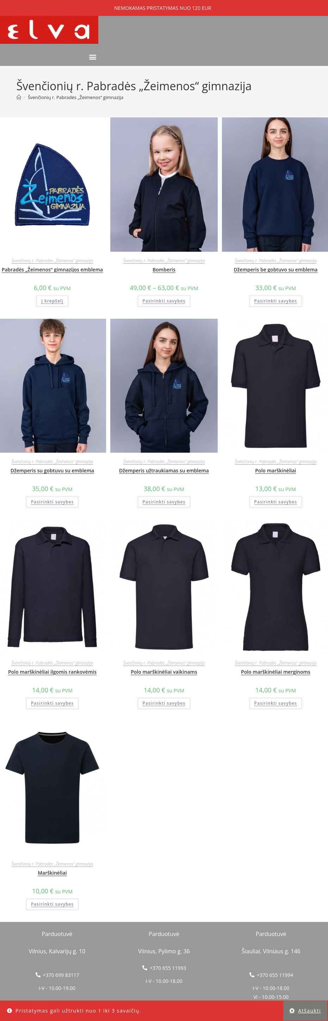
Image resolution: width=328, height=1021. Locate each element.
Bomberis (164, 269)
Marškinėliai (52, 872)
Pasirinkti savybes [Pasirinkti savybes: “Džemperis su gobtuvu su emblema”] (52, 502)
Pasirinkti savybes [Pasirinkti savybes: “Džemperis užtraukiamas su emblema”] (164, 502)
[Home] (19, 97)
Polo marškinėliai (275, 470)
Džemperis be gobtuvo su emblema (275, 269)
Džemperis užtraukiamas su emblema (164, 470)
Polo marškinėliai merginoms (275, 671)
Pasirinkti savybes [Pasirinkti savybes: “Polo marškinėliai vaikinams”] (164, 703)
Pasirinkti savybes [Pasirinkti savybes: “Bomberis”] (164, 301)
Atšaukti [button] (309, 1010)
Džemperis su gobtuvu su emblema (52, 470)
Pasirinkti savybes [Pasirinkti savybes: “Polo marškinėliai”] (275, 502)
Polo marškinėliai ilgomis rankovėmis (52, 671)
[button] (92, 56)
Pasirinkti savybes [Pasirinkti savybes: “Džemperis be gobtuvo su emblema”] (275, 301)
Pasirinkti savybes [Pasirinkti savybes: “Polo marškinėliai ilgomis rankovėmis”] (52, 703)
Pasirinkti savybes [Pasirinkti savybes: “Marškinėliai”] (52, 904)
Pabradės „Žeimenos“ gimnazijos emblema (52, 269)
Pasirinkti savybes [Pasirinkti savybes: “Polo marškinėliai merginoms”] (275, 703)
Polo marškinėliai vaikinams (164, 671)
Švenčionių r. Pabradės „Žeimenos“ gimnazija (75, 97)
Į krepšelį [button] (52, 301)
